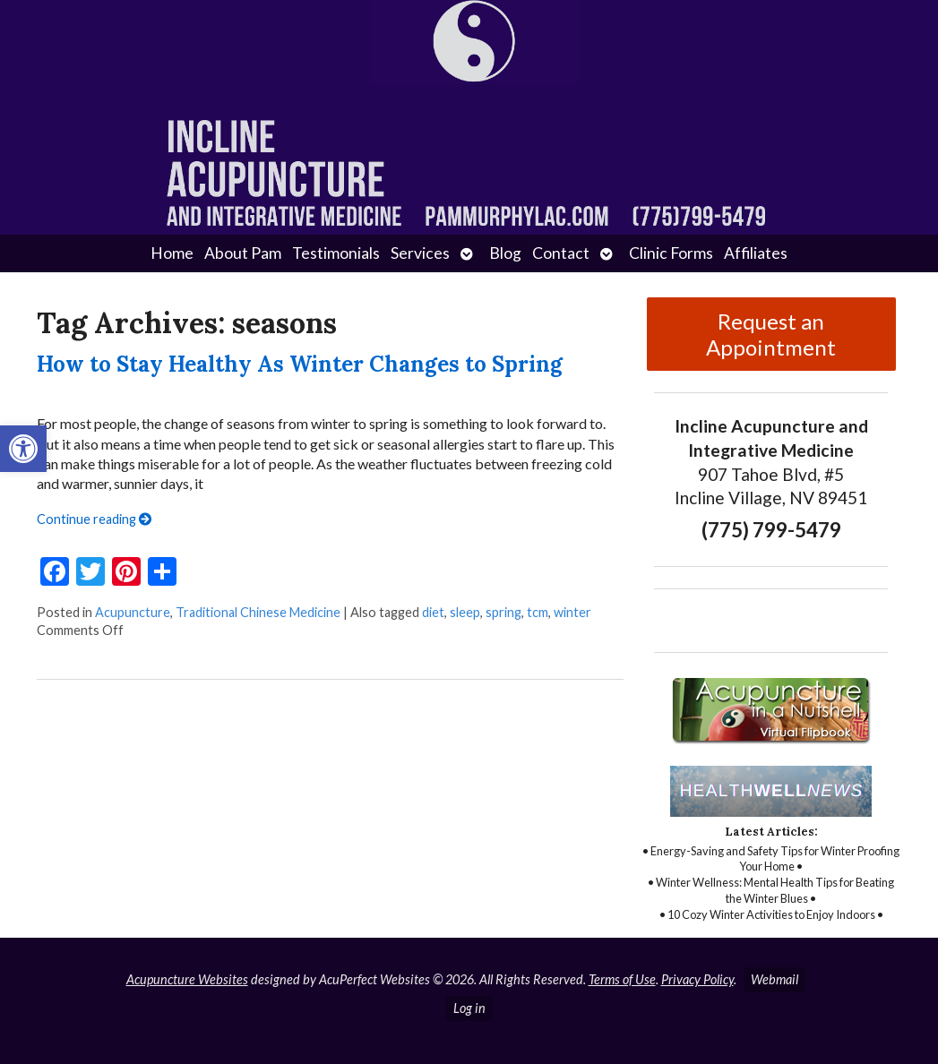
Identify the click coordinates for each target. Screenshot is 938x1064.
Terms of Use (622, 979)
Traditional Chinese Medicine (258, 612)
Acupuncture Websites (187, 979)
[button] (23, 448)
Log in (469, 1008)
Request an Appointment (771, 334)
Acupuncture (132, 612)
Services (420, 253)
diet (433, 612)
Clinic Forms (671, 253)
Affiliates (755, 253)
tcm (537, 612)
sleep (465, 612)
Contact (560, 253)
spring (503, 612)
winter (572, 612)
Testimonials (336, 253)
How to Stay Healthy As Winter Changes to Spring (300, 364)
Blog (505, 253)
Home (172, 253)
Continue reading (94, 519)
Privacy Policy (697, 979)
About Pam (242, 253)
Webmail (774, 979)
